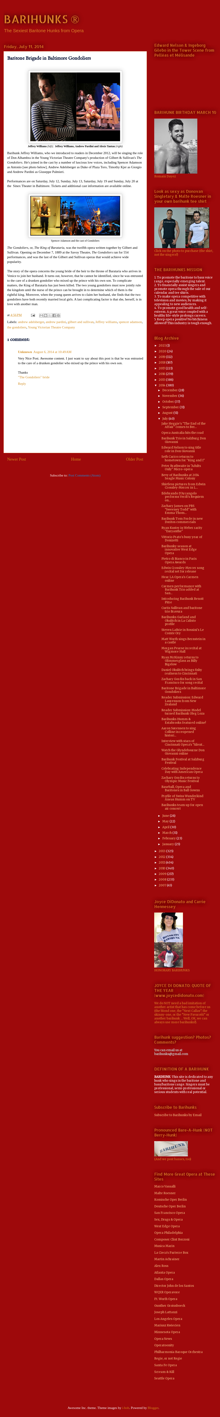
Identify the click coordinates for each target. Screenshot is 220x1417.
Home (76, 459)
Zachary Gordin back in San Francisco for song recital (182, 681)
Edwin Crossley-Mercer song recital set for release (182, 569)
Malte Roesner (165, 1193)
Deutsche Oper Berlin (170, 1206)
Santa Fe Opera (165, 1365)
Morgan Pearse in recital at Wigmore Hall (181, 650)
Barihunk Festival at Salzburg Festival (182, 761)
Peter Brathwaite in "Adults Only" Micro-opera (181, 467)
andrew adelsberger (31, 322)
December (170, 390)
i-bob (125, 1408)
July (165, 419)
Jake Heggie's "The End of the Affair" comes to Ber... (183, 425)
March (167, 833)
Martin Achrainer (167, 1259)
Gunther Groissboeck (169, 1306)
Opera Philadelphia (168, 1233)
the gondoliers (16, 327)
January (168, 844)
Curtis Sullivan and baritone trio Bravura (181, 609)
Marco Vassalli (165, 1186)
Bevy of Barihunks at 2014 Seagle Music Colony (180, 477)
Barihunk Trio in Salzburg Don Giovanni (183, 440)
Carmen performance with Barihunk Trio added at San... (181, 589)
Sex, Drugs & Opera (168, 1219)
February (169, 838)
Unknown (25, 352)
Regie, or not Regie (168, 1358)
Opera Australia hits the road (182, 433)
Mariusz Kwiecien (167, 1325)
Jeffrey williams (106, 322)
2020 (163, 351)
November (170, 396)
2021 (162, 345)
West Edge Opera (167, 1226)
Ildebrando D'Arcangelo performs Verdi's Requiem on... (182, 496)
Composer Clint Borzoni (171, 1239)
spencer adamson (130, 322)
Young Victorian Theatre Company (51, 327)
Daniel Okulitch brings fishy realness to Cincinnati (181, 671)
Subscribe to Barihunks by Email (178, 1115)
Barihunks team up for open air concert (182, 807)
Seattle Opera (164, 1378)
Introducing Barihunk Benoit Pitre (182, 600)
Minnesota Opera (167, 1332)
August (167, 413)
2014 (162, 385)
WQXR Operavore (167, 1292)
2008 (163, 879)
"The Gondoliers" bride (34, 377)
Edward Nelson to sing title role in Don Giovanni (181, 449)
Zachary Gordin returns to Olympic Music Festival (180, 779)
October (168, 402)
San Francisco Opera (169, 1213)
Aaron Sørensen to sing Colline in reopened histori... (178, 731)
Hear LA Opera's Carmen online (179, 579)
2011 (162, 862)
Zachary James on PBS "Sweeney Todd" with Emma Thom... (178, 509)
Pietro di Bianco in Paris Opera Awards (179, 560)
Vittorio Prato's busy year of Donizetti (181, 539)
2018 (162, 362)
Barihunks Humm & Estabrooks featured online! (183, 721)
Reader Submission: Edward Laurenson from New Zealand (182, 701)
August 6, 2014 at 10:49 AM (52, 352)
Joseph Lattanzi (165, 1312)
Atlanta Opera (164, 1272)
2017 (162, 368)
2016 (162, 374)
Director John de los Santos (174, 1286)
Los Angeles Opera (168, 1319)
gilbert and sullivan (81, 322)
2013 (162, 851)
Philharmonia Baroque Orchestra (178, 1352)
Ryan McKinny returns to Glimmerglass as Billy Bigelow (179, 660)
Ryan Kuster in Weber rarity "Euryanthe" (181, 529)
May (165, 821)
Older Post (134, 459)
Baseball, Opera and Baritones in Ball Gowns (180, 788)
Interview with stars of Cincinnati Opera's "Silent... (182, 743)
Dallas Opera (163, 1279)
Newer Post (16, 459)
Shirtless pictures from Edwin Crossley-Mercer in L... (183, 486)
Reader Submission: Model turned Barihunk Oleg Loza (183, 712)
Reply (22, 383)
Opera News (163, 1339)
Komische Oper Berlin (170, 1200)
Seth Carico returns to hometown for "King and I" (183, 458)
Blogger (153, 1408)
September (171, 407)
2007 (163, 885)
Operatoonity (164, 1345)
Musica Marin (164, 1246)
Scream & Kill (164, 1372)
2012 (162, 857)
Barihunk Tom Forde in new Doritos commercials (182, 520)
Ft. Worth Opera (165, 1299)
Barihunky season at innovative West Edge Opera (179, 549)
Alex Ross (161, 1266)
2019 (162, 357)
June (166, 816)
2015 (162, 380)
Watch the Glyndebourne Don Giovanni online (183, 752)
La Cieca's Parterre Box (171, 1253)
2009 (163, 874)
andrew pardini (56, 322)
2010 (162, 868)
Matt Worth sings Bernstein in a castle (183, 641)
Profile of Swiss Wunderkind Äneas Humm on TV (182, 798)
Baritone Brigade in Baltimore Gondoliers (183, 690)
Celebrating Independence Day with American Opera (182, 770)
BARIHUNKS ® (41, 19)
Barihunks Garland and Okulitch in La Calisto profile (178, 620)
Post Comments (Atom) (84, 475)
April (166, 827)
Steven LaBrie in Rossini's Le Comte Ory (182, 631)
